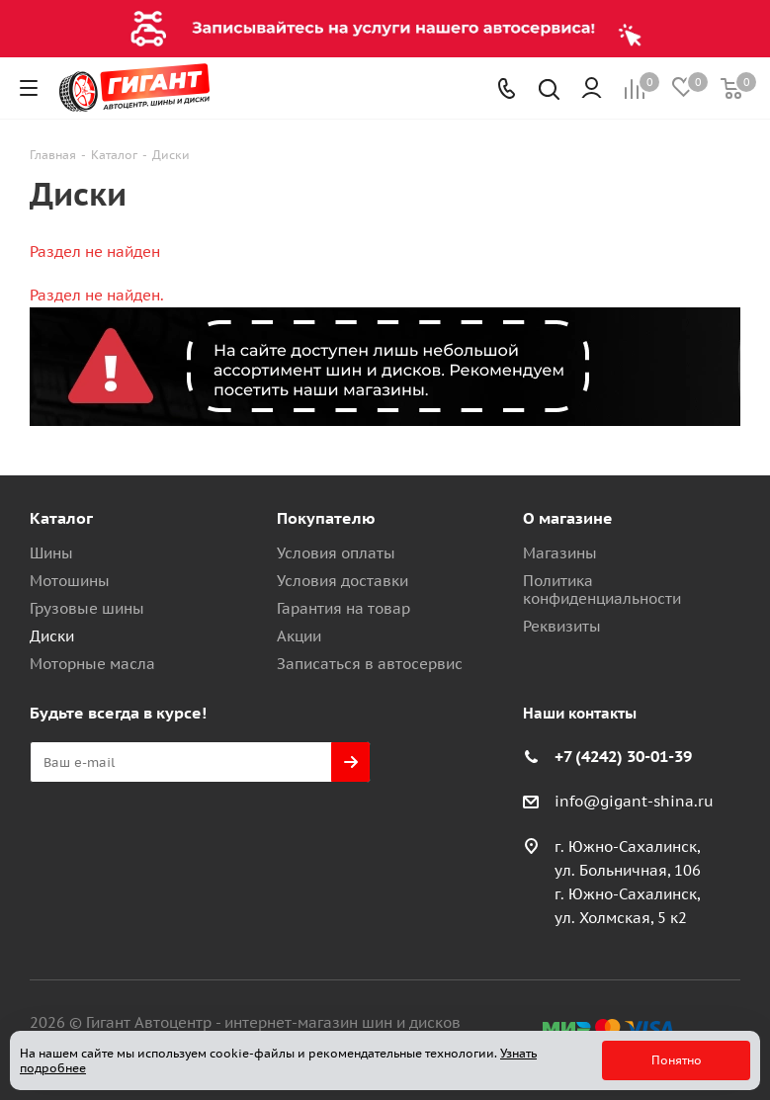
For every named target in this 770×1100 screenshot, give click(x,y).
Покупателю (326, 518)
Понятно (676, 1060)
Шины (51, 553)
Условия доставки (342, 580)
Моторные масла (92, 663)
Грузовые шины (87, 608)
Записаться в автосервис (370, 663)
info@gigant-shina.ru (634, 801)
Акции (299, 636)
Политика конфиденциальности (602, 589)
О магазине (568, 518)
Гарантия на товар (343, 608)
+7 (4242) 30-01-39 (623, 756)
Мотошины (70, 580)
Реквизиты (562, 626)
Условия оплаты (336, 553)
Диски (52, 636)
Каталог (61, 518)
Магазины (560, 553)
